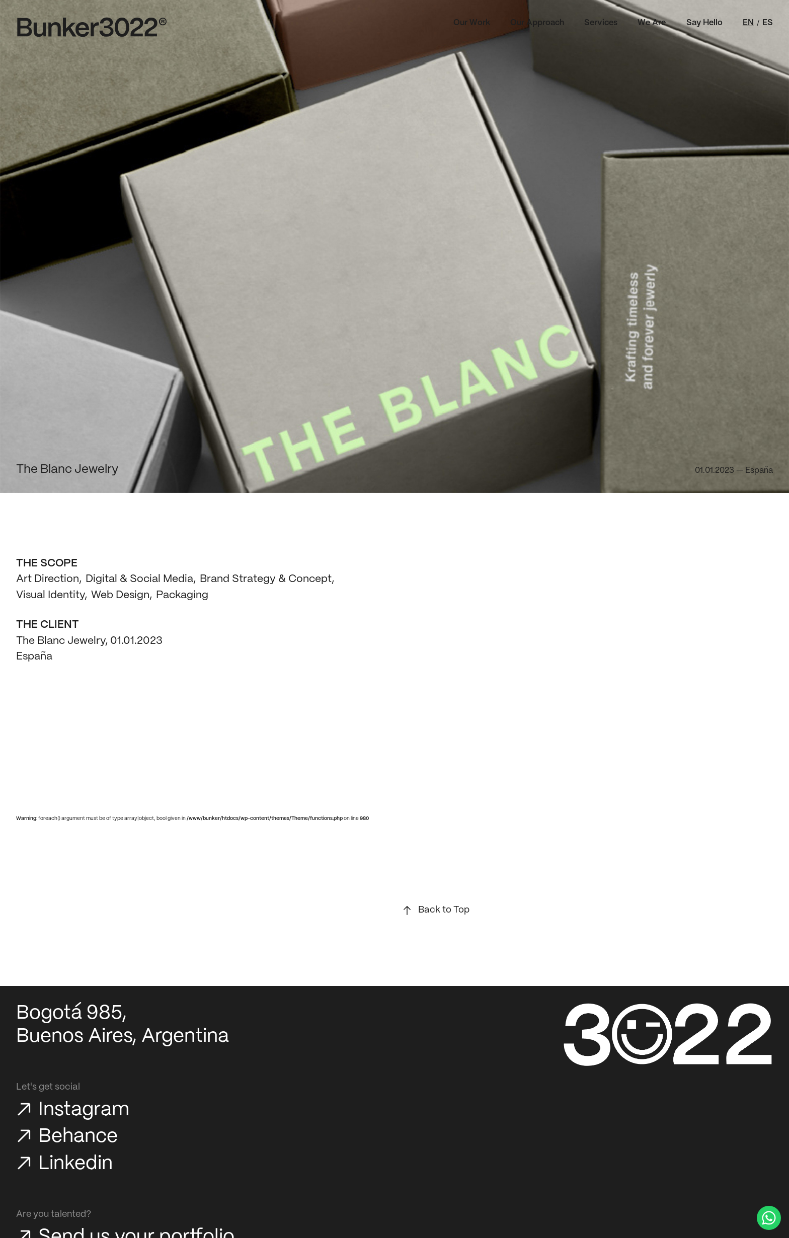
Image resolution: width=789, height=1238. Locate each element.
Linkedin (75, 1163)
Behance (78, 1136)
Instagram (83, 1110)
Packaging (182, 595)
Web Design (120, 595)
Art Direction (47, 579)
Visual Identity (50, 595)
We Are (652, 23)
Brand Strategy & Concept (266, 579)
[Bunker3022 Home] (92, 27)
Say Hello (704, 23)
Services (600, 23)
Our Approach (537, 23)
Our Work (471, 23)
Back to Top (443, 910)
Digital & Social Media (139, 579)
